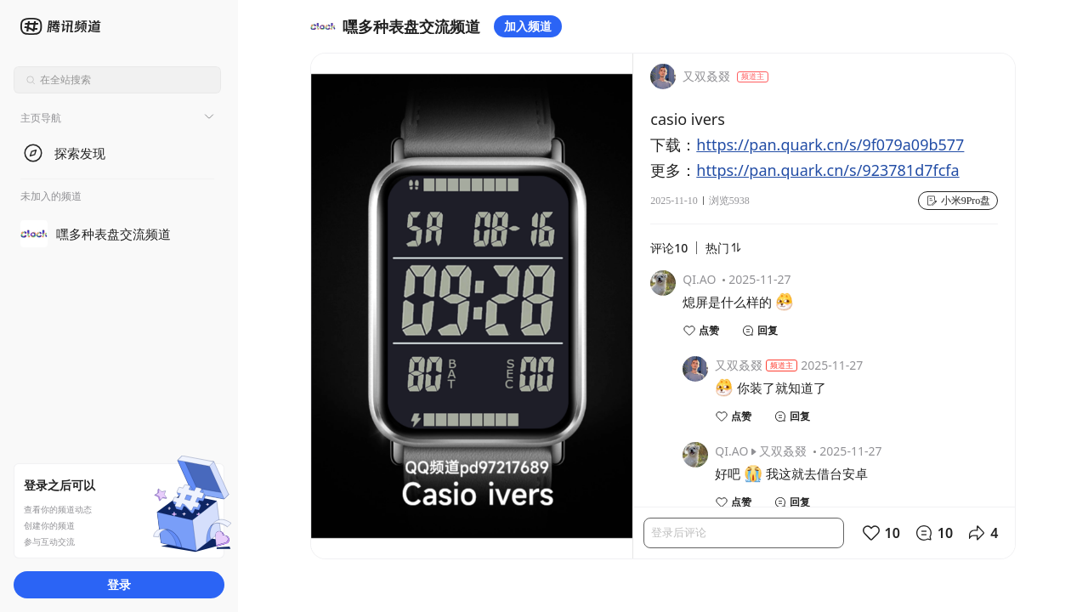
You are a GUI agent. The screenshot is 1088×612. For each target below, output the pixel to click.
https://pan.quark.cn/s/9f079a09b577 (830, 144)
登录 (119, 584)
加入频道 (528, 26)
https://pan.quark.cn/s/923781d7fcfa (827, 170)
